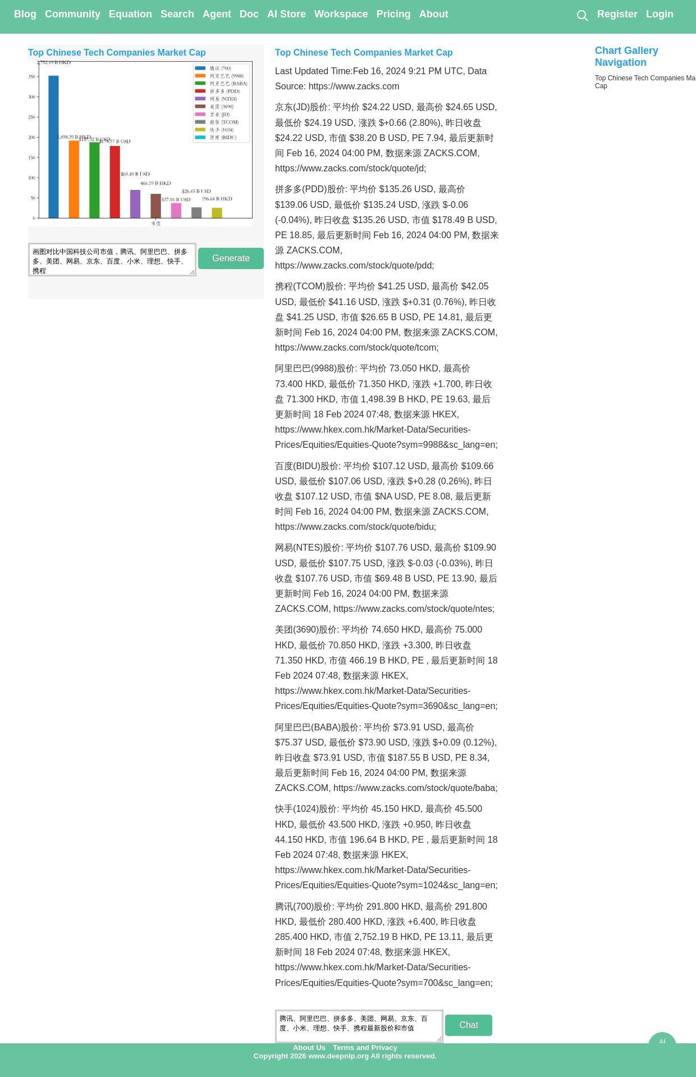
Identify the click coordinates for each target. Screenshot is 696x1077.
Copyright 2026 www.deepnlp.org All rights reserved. (345, 1056)
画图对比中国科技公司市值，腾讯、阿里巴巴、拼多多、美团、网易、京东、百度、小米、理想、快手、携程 (112, 259)
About (433, 14)
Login (660, 14)
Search (177, 14)
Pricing (394, 14)
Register (617, 14)
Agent (217, 14)
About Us (309, 1047)
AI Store (286, 14)
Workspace (341, 14)
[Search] (582, 15)
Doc (249, 14)
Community (72, 14)
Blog (25, 14)
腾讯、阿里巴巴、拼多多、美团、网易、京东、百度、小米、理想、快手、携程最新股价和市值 (359, 1026)
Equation (130, 14)
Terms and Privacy (365, 1047)
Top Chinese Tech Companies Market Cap (117, 52)
